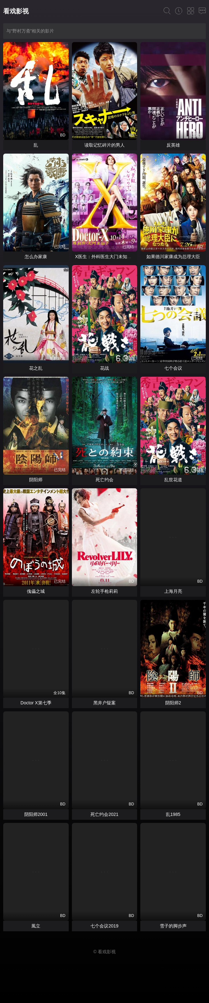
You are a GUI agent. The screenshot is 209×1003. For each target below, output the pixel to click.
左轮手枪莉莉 (104, 591)
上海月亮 (173, 591)
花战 (104, 368)
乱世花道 (173, 479)
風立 (35, 925)
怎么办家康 (36, 256)
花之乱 (36, 368)
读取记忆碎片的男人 (104, 145)
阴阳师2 (173, 702)
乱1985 (173, 814)
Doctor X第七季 (35, 702)
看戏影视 (16, 11)
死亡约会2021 (104, 814)
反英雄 (173, 145)
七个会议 (173, 368)
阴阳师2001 (36, 814)
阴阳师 (36, 479)
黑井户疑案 (104, 702)
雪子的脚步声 (173, 925)
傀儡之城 (36, 591)
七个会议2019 (104, 925)
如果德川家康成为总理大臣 (173, 256)
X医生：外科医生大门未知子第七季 (110, 256)
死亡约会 (104, 479)
